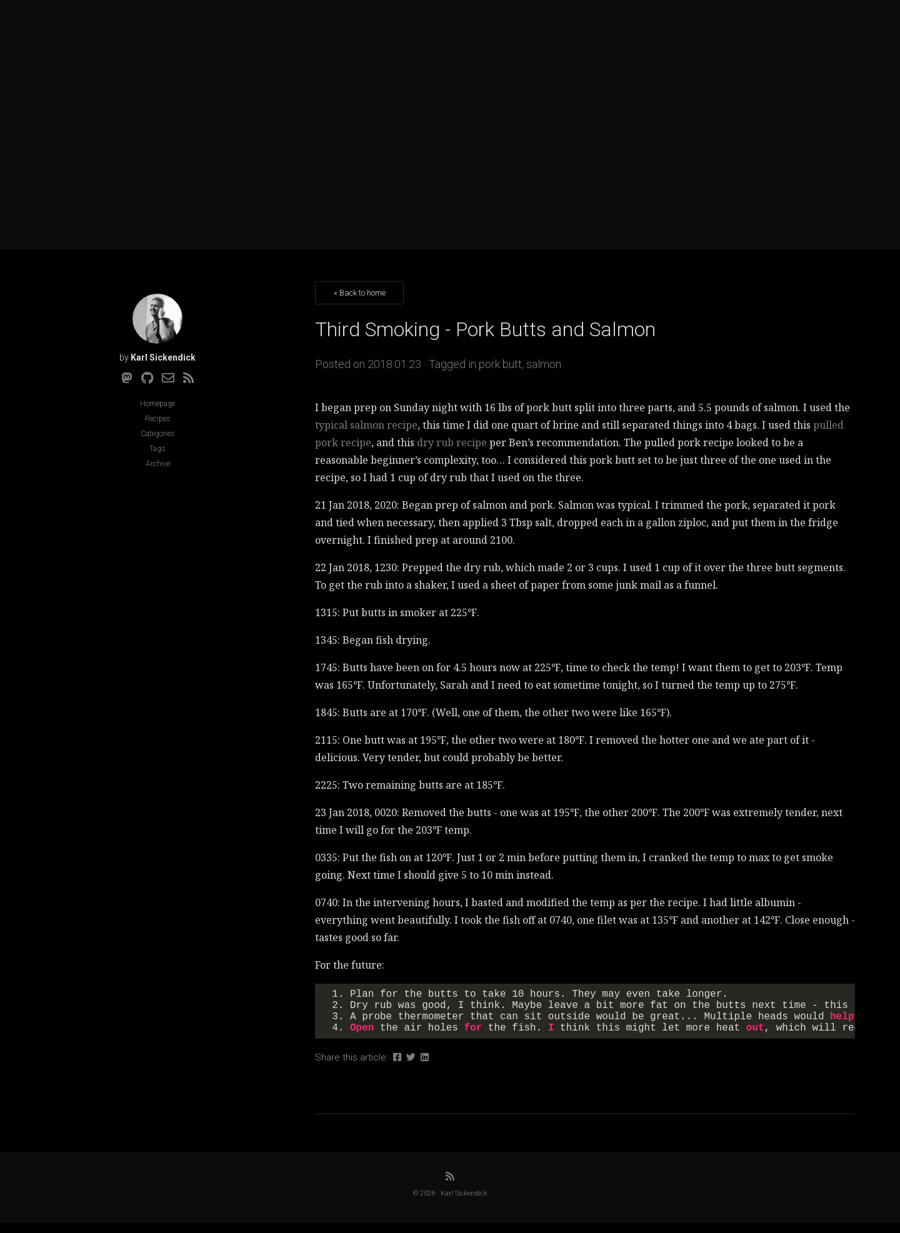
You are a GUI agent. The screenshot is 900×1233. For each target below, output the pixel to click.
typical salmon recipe (366, 425)
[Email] (168, 378)
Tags (157, 448)
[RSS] (189, 378)
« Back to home (360, 292)
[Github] (147, 378)
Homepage (157, 403)
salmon (543, 364)
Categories (158, 433)
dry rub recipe (452, 442)
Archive (158, 463)
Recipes (158, 418)
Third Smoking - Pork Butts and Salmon (485, 329)
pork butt (500, 364)
